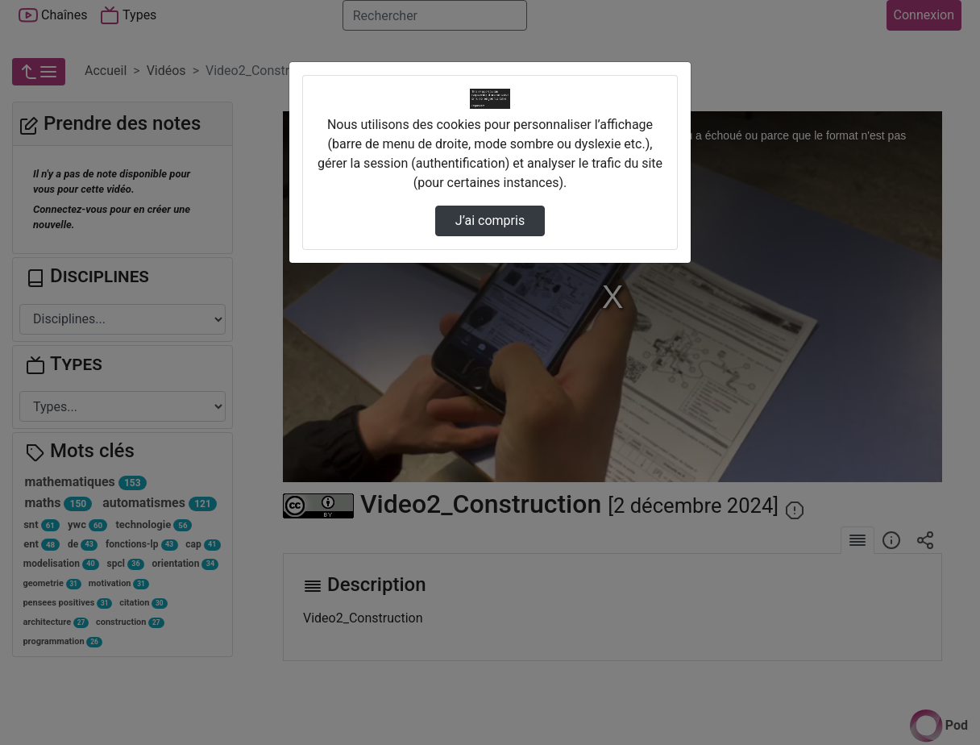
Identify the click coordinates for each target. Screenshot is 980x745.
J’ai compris (490, 220)
